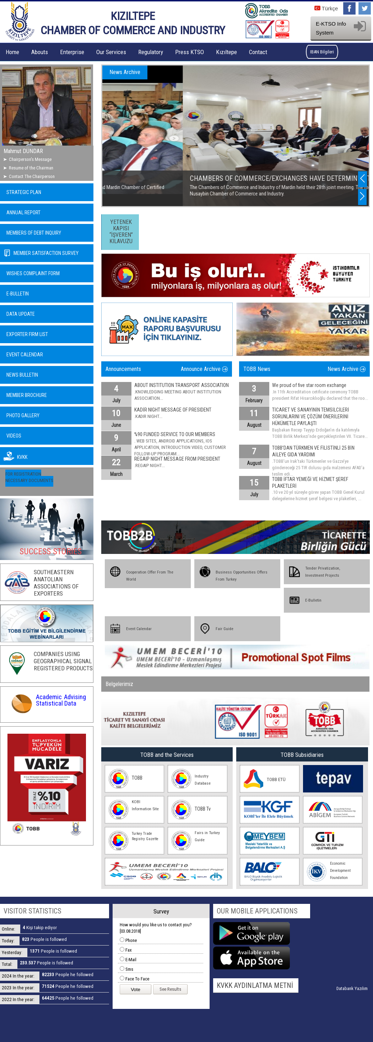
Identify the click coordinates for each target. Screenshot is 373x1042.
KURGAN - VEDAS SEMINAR (143, 178)
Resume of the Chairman (31, 168)
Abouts (39, 52)
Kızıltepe (226, 52)
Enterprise (72, 52)
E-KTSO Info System (341, 28)
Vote (135, 989)
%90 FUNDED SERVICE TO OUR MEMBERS (174, 434)
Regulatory (150, 52)
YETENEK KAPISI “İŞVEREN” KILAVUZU (121, 232)
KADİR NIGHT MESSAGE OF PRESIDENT (172, 410)
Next (362, 196)
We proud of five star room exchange (309, 385)
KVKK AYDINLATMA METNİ (255, 985)
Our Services (111, 52)
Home (12, 52)
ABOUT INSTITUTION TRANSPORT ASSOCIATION (181, 385)
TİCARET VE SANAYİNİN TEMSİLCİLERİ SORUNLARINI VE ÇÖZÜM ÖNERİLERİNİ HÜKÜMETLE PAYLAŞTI (310, 416)
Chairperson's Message (30, 159)
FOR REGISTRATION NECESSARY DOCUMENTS (29, 477)
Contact (258, 52)
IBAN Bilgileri (322, 51)
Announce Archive (201, 369)
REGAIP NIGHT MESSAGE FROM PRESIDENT (177, 459)
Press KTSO (189, 52)
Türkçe (326, 8)
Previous (362, 178)
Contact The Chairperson (32, 176)
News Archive (343, 369)
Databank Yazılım (352, 988)
